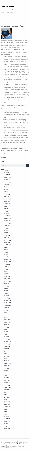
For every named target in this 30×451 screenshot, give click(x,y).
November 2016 (7, 363)
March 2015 (6, 397)
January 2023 (7, 237)
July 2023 (6, 227)
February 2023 (7, 235)
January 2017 (7, 360)
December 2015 (7, 382)
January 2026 (7, 175)
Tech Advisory (7, 7)
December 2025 (7, 177)
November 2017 (7, 343)
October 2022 (7, 242)
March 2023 (6, 233)
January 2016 (7, 380)
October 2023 (7, 222)
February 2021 (7, 276)
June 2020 (6, 290)
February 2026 (7, 174)
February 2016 (7, 378)
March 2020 (6, 295)
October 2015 (7, 385)
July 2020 (6, 288)
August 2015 (6, 389)
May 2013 (6, 425)
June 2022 (6, 249)
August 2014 (6, 408)
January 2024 (7, 216)
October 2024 (7, 201)
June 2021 (6, 269)
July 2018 (6, 329)
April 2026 (6, 170)
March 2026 (6, 172)
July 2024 (6, 206)
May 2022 (6, 251)
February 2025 (7, 194)
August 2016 (6, 368)
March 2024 (6, 213)
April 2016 (6, 375)
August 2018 (6, 327)
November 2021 (7, 261)
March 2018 (6, 336)
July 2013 (6, 423)
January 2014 (7, 419)
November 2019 (7, 302)
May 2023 (6, 230)
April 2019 (6, 314)
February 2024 (7, 215)
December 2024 (7, 198)
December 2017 (7, 341)
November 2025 (7, 179)
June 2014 (6, 411)
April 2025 (6, 191)
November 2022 (7, 240)
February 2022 (7, 256)
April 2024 (6, 211)
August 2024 (6, 204)
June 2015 (6, 392)
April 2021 (6, 273)
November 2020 (7, 281)
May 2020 (6, 291)
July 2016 (6, 370)
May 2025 (6, 189)
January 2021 (7, 278)
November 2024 (7, 199)
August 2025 (6, 184)
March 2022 (6, 254)
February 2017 (7, 358)
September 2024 (7, 203)
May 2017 (6, 353)
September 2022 (7, 244)
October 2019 (7, 303)
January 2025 (7, 196)
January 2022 (7, 257)
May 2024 (6, 210)
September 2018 (7, 326)
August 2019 (6, 307)
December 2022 (7, 239)
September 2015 (7, 387)
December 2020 (7, 280)
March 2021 (6, 274)
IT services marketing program (22, 443)
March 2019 (6, 315)
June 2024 (6, 208)
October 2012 (7, 428)
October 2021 (7, 262)
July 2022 (6, 247)
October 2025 (7, 181)
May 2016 (6, 373)
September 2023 (7, 223)
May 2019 (6, 312)
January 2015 (7, 401)
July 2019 (6, 309)
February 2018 (7, 338)
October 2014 (7, 404)
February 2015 (7, 399)
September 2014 (7, 406)
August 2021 (6, 266)
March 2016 (6, 377)
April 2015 (6, 396)
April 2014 (6, 414)
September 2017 (7, 346)
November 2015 (7, 384)
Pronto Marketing (9, 12)
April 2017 (6, 355)
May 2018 (6, 332)
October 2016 (7, 365)
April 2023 (6, 232)
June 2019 (6, 310)
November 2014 (7, 402)
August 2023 (6, 225)
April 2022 (6, 252)
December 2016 (7, 361)
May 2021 (6, 271)
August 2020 (6, 286)
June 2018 (6, 331)
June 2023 (6, 228)
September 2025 (7, 182)
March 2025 (6, 193)
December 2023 (7, 218)
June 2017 (6, 351)
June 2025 (6, 187)
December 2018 (7, 320)
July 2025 (6, 186)
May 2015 (6, 394)
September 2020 (7, 285)
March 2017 (6, 356)
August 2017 (6, 348)
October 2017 (7, 344)
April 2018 (6, 334)
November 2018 (7, 322)
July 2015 (6, 390)
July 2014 (6, 409)
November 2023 (7, 220)
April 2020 (6, 293)
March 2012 (6, 431)
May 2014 (6, 413)
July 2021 (6, 268)
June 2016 (6, 372)
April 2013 (6, 426)
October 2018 (7, 324)
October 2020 (7, 283)
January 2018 (7, 339)
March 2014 (6, 416)
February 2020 (7, 297)
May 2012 (6, 430)
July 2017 (6, 349)
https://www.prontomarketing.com (6, 447)
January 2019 (7, 319)
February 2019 (7, 317)
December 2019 (7, 300)
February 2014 (7, 418)
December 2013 (7, 421)
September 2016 (7, 367)
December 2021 (7, 259)
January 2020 (7, 298)
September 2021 (7, 264)
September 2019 (7, 305)
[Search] (27, 165)
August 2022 (6, 245)
